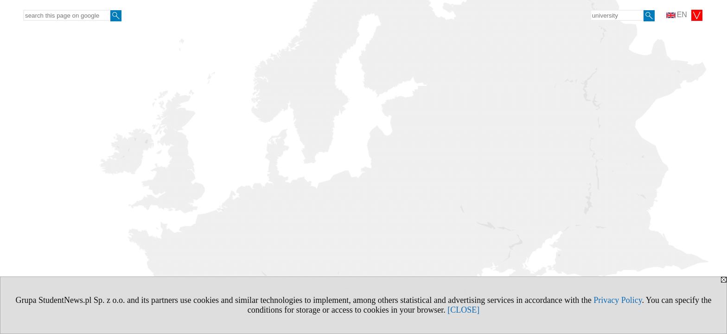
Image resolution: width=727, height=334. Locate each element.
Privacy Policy (617, 300)
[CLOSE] (463, 310)
